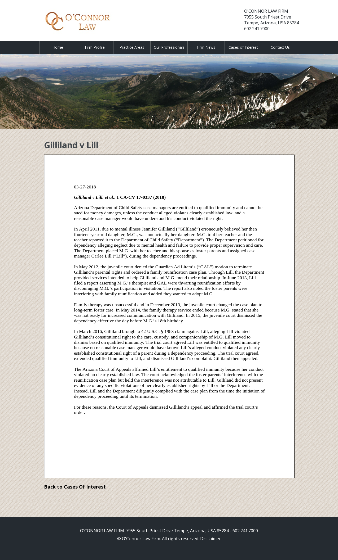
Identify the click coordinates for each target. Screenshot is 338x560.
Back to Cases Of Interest (75, 487)
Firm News (206, 47)
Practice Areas (132, 47)
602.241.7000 (257, 28)
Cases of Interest (243, 47)
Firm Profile (95, 47)
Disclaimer (210, 538)
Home (57, 47)
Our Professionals (169, 47)
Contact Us (280, 47)
